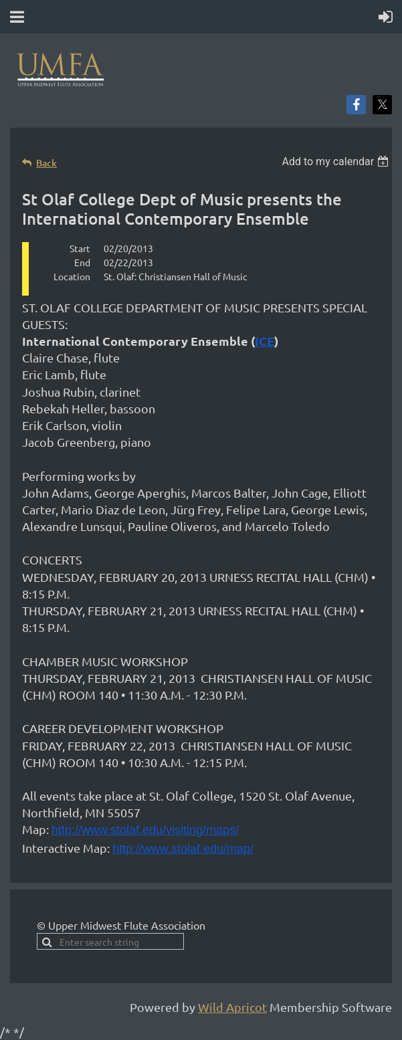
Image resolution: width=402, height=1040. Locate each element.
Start (80, 248)
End (82, 262)
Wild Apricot (232, 1007)
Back (46, 163)
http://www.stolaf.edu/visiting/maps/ (145, 830)
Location (72, 276)
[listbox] (337, 161)
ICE (264, 340)
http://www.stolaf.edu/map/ (183, 848)
